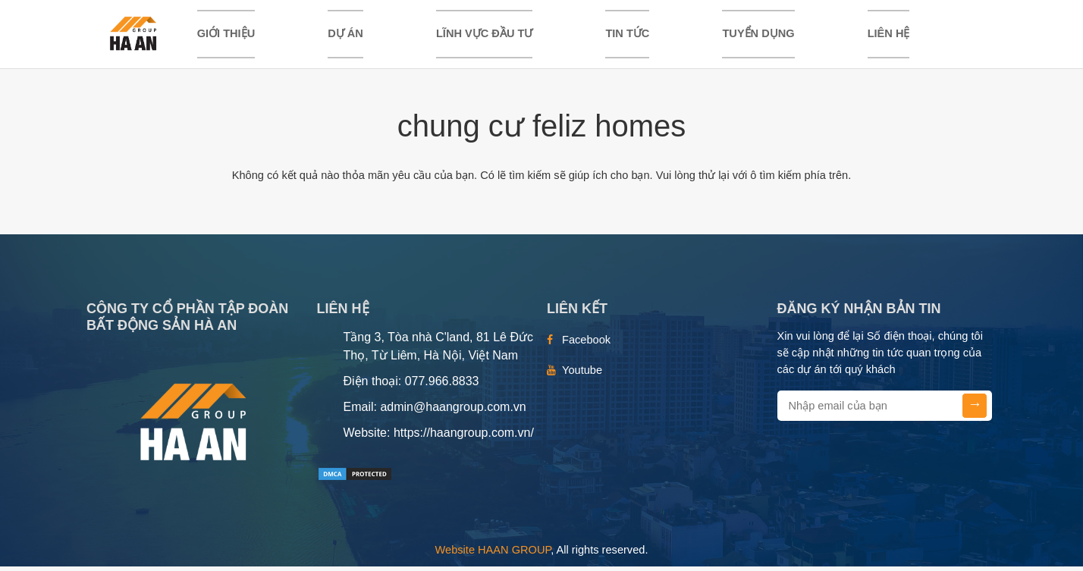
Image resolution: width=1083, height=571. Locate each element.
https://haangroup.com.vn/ (464, 437)
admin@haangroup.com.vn (453, 411)
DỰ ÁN (345, 36)
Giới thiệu (226, 36)
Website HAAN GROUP (493, 554)
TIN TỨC (627, 36)
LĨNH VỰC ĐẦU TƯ (484, 36)
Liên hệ (889, 36)
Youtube (582, 375)
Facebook (586, 344)
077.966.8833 (442, 385)
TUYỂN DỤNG (758, 36)
